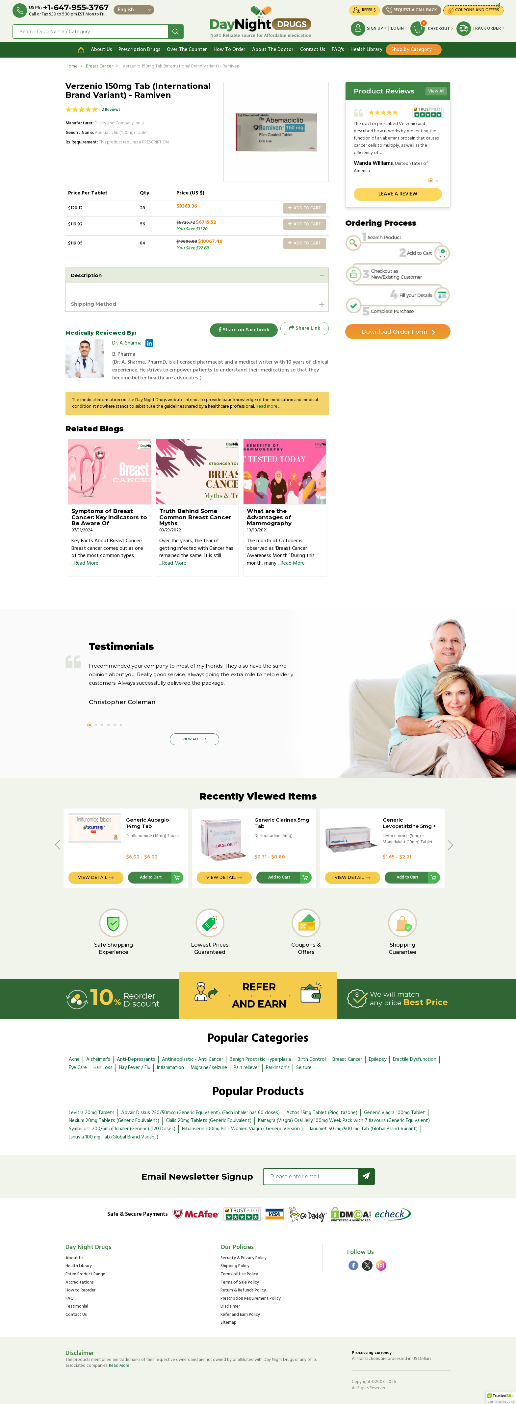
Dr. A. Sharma (127, 342)
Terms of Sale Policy (239, 1282)
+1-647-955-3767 (76, 7)
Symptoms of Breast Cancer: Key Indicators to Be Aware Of (109, 516)
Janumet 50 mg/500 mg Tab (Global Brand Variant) (363, 1129)
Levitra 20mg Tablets (92, 1112)
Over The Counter (187, 48)
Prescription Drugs (139, 48)
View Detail (92, 877)
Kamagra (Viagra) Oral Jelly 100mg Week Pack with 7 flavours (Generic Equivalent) (344, 1120)
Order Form (395, 330)
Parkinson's (278, 1067)
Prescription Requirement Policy (250, 1298)
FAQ (69, 1298)
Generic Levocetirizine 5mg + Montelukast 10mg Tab (409, 828)
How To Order (229, 48)
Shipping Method (95, 303)
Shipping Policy (234, 1266)
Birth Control (311, 1059)
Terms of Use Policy (239, 1274)
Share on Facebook (241, 327)
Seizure (304, 1067)
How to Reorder (80, 1290)
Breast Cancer (99, 65)
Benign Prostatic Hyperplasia (260, 1059)
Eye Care (78, 1067)
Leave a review (397, 193)
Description (87, 274)
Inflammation (170, 1067)
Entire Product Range (85, 1274)
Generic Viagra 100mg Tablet (394, 1112)
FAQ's (338, 48)
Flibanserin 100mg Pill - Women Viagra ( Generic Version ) (242, 1129)
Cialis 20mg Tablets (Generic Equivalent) (208, 1120)
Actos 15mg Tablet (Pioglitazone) (321, 1112)
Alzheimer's (98, 1059)
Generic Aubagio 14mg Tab (147, 822)
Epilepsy (377, 1059)
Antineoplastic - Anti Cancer (192, 1059)
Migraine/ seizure (209, 1067)
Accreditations (79, 1282)
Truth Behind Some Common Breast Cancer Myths (195, 516)
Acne (74, 1059)
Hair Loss (103, 1067)
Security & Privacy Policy (243, 1258)
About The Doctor (273, 48)
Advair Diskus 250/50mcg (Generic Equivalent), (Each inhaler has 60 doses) (200, 1112)
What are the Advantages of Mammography (269, 516)
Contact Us (312, 48)
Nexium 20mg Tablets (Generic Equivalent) (114, 1120)
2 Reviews (111, 108)
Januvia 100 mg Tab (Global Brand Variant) (113, 1137)
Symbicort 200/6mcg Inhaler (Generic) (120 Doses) (122, 1129)
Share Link (304, 327)
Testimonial (76, 1306)
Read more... (267, 406)
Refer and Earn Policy (240, 1314)
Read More (86, 563)
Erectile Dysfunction (414, 1059)
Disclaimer (230, 1306)
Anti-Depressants (136, 1059)
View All (436, 90)
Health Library (366, 48)
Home (71, 65)
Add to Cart (304, 206)
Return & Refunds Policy (243, 1290)
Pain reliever (246, 1067)
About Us (101, 48)
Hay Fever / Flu (134, 1067)
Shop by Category (411, 48)
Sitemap (228, 1322)
